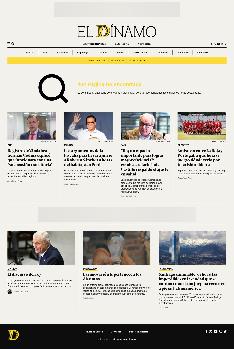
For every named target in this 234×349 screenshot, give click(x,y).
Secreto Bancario (97, 60)
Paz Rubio (163, 308)
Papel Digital (122, 43)
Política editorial (138, 331)
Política (29, 52)
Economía (62, 52)
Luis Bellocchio (89, 298)
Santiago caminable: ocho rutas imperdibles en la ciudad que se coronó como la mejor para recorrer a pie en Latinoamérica (192, 281)
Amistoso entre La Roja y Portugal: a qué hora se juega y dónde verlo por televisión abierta (200, 157)
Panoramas (166, 269)
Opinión (103, 52)
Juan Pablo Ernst (14, 181)
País (45, 52)
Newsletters (144, 43)
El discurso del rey (24, 274)
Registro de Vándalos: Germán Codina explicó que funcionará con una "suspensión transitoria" (30, 157)
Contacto (116, 331)
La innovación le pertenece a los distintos (112, 276)
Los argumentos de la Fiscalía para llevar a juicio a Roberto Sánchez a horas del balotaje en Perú (88, 157)
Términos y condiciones (124, 339)
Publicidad (103, 339)
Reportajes (83, 52)
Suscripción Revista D (94, 43)
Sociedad (182, 52)
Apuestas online (137, 60)
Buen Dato (203, 52)
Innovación (90, 269)
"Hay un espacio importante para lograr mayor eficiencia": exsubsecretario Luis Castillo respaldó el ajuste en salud (144, 162)
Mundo (120, 52)
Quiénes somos (94, 331)
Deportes (162, 52)
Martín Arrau (117, 60)
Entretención (140, 52)
